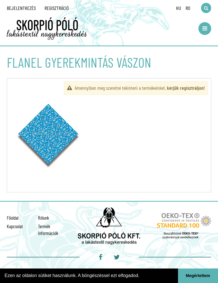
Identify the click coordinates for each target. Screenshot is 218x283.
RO (188, 8)
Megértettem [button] (198, 275)
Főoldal (12, 217)
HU (178, 8)
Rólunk (43, 217)
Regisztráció (57, 8)
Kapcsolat (15, 226)
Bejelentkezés (21, 8)
